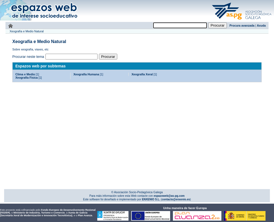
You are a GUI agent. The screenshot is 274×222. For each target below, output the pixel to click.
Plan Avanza (85, 215)
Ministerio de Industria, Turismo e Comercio (39, 212)
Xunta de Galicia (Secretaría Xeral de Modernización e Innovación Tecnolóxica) (43, 214)
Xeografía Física (26, 77)
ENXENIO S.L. (150, 199)
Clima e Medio (25, 74)
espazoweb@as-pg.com (169, 195)
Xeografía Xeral (142, 74)
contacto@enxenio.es (176, 199)
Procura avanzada (242, 25)
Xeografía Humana (86, 74)
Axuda (261, 25)
